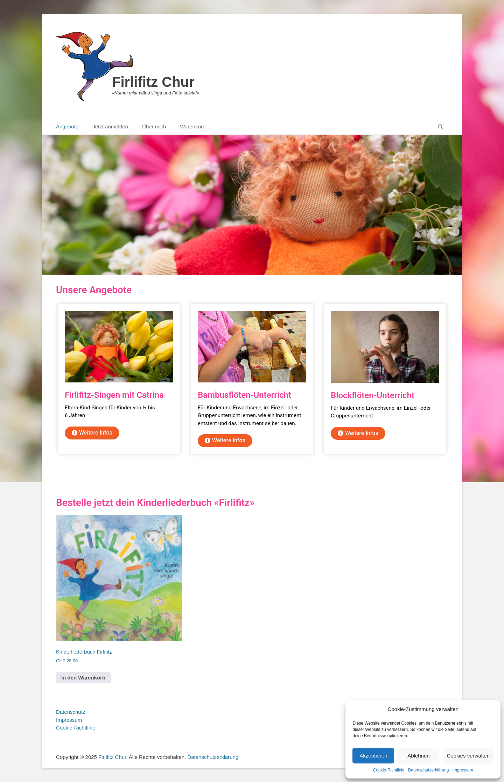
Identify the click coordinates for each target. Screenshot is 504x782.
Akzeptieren (373, 756)
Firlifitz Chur (153, 82)
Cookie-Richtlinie (389, 770)
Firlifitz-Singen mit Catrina (114, 395)
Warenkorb (192, 126)
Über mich (154, 126)
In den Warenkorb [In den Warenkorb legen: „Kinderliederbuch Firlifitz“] (83, 678)
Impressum (462, 770)
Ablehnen (418, 756)
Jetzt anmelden (110, 126)
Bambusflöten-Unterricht (244, 395)
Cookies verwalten (468, 756)
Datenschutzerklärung (428, 770)
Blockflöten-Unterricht (372, 395)
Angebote (67, 126)
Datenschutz (70, 712)
